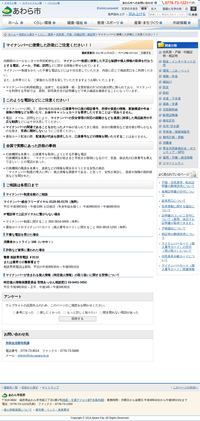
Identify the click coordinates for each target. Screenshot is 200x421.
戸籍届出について (174, 228)
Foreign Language (108, 8)
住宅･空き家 (171, 126)
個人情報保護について (18, 409)
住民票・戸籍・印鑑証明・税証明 (75, 34)
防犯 (166, 92)
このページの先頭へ (185, 387)
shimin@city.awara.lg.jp (33, 355)
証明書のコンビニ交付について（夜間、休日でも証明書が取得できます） (178, 219)
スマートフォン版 (32, 2)
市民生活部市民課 (18, 343)
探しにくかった (50, 312)
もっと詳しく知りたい (82, 312)
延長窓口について (174, 200)
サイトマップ (50, 387)
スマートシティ (173, 163)
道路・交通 (170, 103)
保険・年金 (170, 76)
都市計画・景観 (173, 137)
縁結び (167, 81)
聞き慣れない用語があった (121, 312)
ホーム (12, 34)
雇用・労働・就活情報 (178, 157)
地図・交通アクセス (75, 400)
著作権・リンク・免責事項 (52, 409)
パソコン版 (54, 2)
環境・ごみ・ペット (176, 70)
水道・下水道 (172, 98)
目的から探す (27, 34)
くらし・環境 (45, 34)
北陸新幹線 (170, 109)
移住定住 (169, 120)
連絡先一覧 (11, 387)
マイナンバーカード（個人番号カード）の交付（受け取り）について (178, 247)
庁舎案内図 (96, 400)
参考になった (25, 312)
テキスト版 (10, 2)
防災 (166, 87)
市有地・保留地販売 (176, 131)
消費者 (167, 142)
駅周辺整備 (170, 115)
